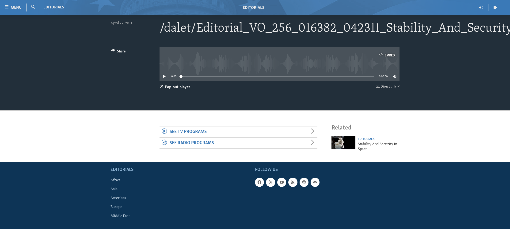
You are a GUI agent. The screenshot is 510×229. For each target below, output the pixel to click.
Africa (115, 180)
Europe (116, 207)
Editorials (53, 7)
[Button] (118, 52)
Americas (118, 198)
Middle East (120, 216)
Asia (114, 189)
